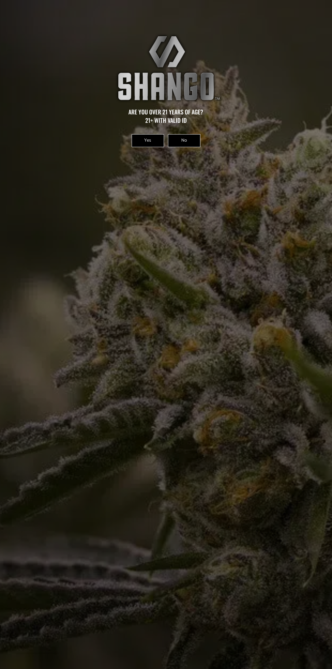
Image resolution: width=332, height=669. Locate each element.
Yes (147, 140)
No (184, 140)
